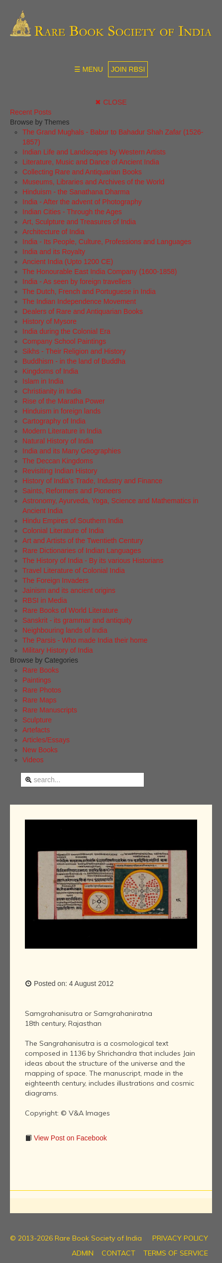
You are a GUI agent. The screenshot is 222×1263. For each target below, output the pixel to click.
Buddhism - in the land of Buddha (73, 361)
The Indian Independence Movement (79, 301)
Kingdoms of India (50, 371)
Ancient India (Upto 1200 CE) (67, 262)
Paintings (36, 680)
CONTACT (118, 1253)
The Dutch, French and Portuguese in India (89, 291)
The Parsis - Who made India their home (84, 640)
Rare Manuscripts (49, 710)
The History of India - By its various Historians (92, 560)
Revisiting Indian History (59, 471)
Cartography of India (54, 421)
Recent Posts (30, 112)
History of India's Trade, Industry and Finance (92, 481)
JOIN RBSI (128, 69)
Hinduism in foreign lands (61, 411)
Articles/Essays (46, 740)
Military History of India (57, 650)
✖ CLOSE (110, 102)
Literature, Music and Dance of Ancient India (90, 162)
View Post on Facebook (69, 1138)
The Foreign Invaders (55, 580)
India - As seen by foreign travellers (76, 281)
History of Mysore (49, 321)
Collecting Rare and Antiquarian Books (82, 172)
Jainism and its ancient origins (68, 590)
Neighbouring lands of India (64, 630)
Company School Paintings (64, 341)
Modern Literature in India (62, 431)
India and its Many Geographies (71, 451)
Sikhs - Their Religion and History (74, 351)
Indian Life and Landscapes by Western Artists (94, 152)
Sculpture (37, 720)
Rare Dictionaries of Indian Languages (81, 551)
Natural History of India (57, 441)
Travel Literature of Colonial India (73, 570)
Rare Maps (39, 700)
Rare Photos (41, 690)
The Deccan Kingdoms (57, 461)
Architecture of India (53, 232)
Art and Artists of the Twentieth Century (82, 541)
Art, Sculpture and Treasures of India (79, 222)
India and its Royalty (53, 252)
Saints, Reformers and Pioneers (71, 491)
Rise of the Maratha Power (63, 401)
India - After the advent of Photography (82, 202)
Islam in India (42, 381)
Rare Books (40, 670)
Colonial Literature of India (63, 531)
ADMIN (83, 1253)
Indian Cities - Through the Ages (72, 212)
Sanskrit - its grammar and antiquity (77, 620)
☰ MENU (88, 69)
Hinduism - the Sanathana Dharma (76, 192)
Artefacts (36, 730)
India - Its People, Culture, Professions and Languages (106, 242)
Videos (33, 760)
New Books (40, 750)
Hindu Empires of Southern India (72, 521)
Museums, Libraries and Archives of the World (93, 182)
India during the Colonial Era (66, 331)
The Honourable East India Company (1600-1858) (99, 272)
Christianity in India (51, 391)
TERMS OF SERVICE (175, 1253)
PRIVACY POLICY (180, 1238)
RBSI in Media (44, 600)
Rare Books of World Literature (70, 610)
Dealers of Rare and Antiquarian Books (82, 311)
